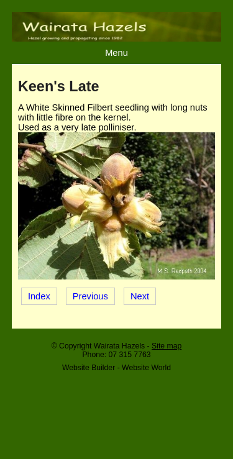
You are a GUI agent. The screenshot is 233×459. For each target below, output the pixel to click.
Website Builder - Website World (116, 367)
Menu (116, 53)
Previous (90, 296)
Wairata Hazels (119, 346)
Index (39, 296)
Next (139, 296)
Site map (166, 346)
